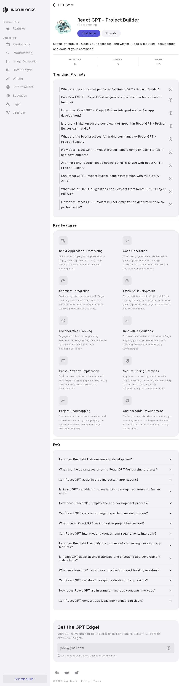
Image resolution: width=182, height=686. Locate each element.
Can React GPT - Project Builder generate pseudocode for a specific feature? (111, 99)
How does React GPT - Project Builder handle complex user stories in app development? (112, 152)
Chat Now (89, 33)
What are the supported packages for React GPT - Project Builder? (110, 89)
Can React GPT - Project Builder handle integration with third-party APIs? (110, 178)
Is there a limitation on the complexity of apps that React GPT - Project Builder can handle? (113, 126)
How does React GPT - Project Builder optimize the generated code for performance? (113, 204)
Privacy (85, 681)
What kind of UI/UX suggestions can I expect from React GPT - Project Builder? (113, 191)
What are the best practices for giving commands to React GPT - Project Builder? (108, 139)
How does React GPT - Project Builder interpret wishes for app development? (107, 113)
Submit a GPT (25, 679)
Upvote (111, 33)
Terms (97, 681)
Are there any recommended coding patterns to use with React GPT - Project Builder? (112, 165)
